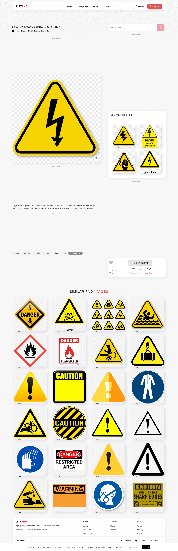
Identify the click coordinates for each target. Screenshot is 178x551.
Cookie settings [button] (132, 547)
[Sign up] (154, 6)
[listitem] (126, 540)
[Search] (160, 27)
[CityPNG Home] (22, 6)
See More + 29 (75, 253)
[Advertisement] (56, 56)
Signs (21, 208)
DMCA (139, 533)
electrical (47, 253)
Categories (83, 6)
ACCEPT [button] (146, 547)
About (96, 6)
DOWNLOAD (140, 263)
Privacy (140, 530)
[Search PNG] (133, 27)
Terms (139, 526)
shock (57, 253)
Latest (70, 6)
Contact (107, 6)
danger (16, 253)
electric (37, 253)
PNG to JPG (87, 533)
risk (64, 253)
